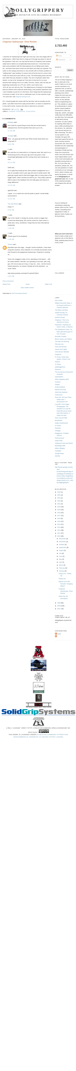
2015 (59, 521)
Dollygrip (10, 122)
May (60, 559)
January (62, 571)
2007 (59, 609)
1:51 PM (11, 276)
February (62, 568)
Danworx (58, 369)
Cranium (58, 382)
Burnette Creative (60, 336)
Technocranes (59, 438)
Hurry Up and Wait (61, 418)
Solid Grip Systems (61, 392)
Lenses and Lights (61, 349)
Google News (59, 453)
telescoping (30, 111)
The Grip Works (13, 204)
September (63, 547)
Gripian (10, 244)
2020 (59, 507)
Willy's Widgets (60, 448)
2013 (59, 527)
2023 (59, 501)
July (60, 553)
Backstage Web (60, 446)
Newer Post (6, 284)
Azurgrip (10, 136)
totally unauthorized (61, 423)
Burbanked (58, 420)
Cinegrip (57, 431)
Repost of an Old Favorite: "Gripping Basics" (66, 584)
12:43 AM (11, 185)
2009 (59, 603)
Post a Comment (8, 281)
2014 (59, 524)
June (61, 556)
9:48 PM (11, 210)
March (61, 565)
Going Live (62, 578)
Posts (59, 56)
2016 (59, 518)
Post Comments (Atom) (19, 293)
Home (28, 284)
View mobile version (27, 287)
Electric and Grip (60, 389)
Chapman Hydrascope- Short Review (66, 591)
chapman (12, 111)
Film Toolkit (58, 300)
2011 (59, 533)
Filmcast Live (59, 344)
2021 (59, 504)
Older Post (48, 284)
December (62, 539)
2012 (59, 530)
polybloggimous (60, 367)
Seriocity (58, 428)
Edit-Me (57, 456)
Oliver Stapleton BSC (62, 379)
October (62, 544)
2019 (59, 510)
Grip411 (57, 362)
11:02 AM (11, 199)
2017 (59, 515)
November (62, 541)
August (61, 550)
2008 (59, 606)
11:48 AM (11, 131)
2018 (59, 512)
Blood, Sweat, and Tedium (63, 339)
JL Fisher (58, 364)
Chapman (58, 354)
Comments (60, 59)
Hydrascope (20, 111)
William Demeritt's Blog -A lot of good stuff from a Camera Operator (63, 305)
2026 (59, 492)
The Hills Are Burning (62, 341)
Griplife (57, 384)
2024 (59, 498)
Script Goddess (60, 387)
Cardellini (58, 451)
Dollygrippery (38, 10)
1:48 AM (11, 228)
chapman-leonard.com (23, 96)
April (60, 562)
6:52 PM (11, 144)
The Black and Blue (61, 310)
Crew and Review (61, 347)
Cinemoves (58, 395)
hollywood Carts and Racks (64, 443)
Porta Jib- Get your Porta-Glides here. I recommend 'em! (63, 399)
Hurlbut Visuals (60, 317)
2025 (59, 495)
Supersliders (59, 377)
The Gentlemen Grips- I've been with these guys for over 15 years (64, 332)
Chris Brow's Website (62, 352)
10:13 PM (11, 162)
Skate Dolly (59, 440)
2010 (59, 536)
